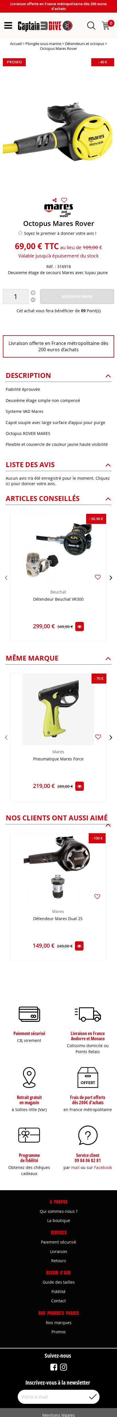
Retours (58, 1260)
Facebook (103, 1167)
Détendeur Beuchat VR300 (58, 599)
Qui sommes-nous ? (59, 1211)
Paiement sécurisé (58, 1242)
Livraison (58, 1251)
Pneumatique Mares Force (58, 759)
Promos (58, 1331)
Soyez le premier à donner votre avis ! (57, 233)
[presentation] (6, 577)
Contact (58, 1300)
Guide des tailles (59, 1282)
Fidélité (58, 1291)
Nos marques (59, 1322)
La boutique (58, 1220)
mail (75, 1167)
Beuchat (58, 592)
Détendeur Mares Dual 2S (58, 918)
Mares (58, 751)
